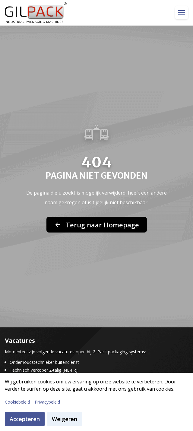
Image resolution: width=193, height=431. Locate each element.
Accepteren (25, 419)
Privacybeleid (47, 402)
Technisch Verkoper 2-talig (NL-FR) (44, 370)
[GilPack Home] (36, 12)
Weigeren (64, 419)
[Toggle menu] (181, 12)
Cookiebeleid (17, 402)
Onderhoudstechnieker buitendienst (44, 362)
